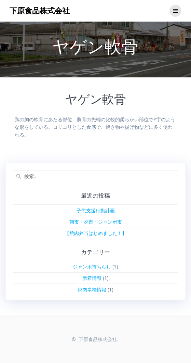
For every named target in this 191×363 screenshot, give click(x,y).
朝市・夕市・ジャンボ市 (95, 221)
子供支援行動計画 (96, 210)
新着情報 (91, 278)
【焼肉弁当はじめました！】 (96, 233)
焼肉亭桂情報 (92, 289)
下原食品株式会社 (40, 10)
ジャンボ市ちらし (92, 266)
